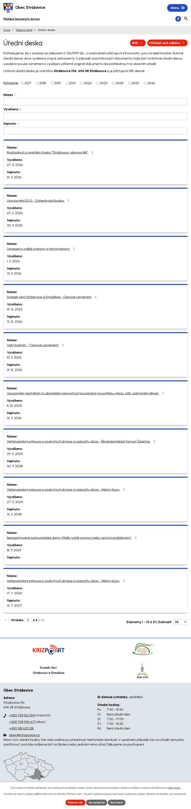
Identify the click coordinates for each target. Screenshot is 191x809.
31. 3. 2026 (14, 274)
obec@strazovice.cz (24, 735)
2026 (151, 83)
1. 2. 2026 (13, 261)
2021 (72, 83)
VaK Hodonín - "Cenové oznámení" (36, 345)
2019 (57, 83)
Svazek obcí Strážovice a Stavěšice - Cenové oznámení (52, 297)
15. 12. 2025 (14, 310)
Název (8, 95)
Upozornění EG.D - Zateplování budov (39, 201)
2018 (42, 83)
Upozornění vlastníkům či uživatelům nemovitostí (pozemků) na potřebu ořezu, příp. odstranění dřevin (86, 394)
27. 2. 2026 (15, 165)
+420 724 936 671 (22, 722)
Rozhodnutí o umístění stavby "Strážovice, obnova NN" (50, 153)
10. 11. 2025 (14, 358)
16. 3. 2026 (14, 177)
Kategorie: (11, 83)
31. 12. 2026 (14, 322)
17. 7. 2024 (14, 594)
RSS (136, 43)
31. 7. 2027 (14, 606)
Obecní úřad (24, 30)
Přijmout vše (75, 802)
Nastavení (117, 802)
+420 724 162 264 (22, 716)
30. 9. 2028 (15, 466)
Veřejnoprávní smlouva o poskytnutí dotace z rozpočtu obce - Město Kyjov (66, 490)
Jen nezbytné (97, 802)
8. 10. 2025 (14, 406)
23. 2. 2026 (15, 213)
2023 (103, 83)
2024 (119, 83)
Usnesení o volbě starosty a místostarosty (41, 249)
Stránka (17, 620)
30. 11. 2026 (15, 226)
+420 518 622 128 (21, 729)
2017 (27, 83)
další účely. (174, 787)
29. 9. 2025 (15, 454)
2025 (135, 83)
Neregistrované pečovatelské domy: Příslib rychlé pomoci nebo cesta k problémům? (72, 538)
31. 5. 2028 (14, 515)
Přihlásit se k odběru (167, 43)
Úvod (6, 30)
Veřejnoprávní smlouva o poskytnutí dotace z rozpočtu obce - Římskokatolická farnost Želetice (82, 442)
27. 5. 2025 (15, 502)
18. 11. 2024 (14, 550)
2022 (88, 83)
